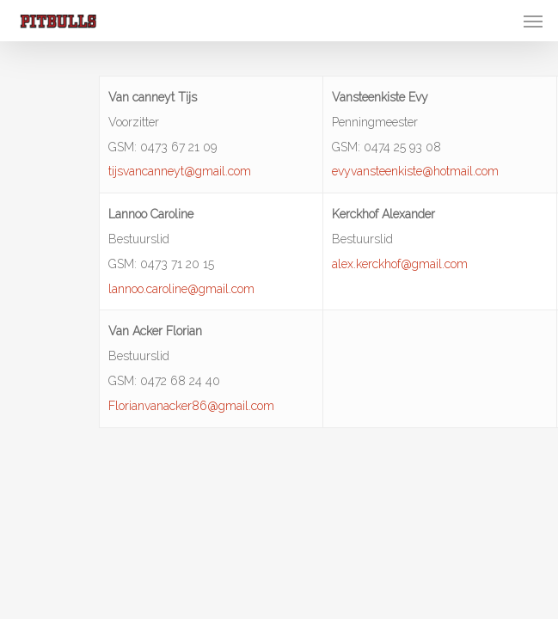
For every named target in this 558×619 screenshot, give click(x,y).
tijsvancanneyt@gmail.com (179, 171)
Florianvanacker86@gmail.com (191, 406)
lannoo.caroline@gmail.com (181, 289)
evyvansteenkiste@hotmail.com (415, 171)
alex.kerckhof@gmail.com (400, 264)
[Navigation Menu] (533, 20)
